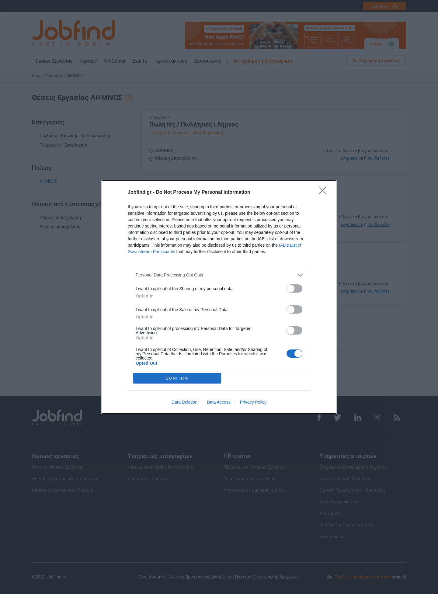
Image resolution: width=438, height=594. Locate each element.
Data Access (219, 402)
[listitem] (219, 275)
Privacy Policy (253, 402)
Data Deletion (184, 402)
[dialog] (219, 297)
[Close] (324, 192)
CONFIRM (177, 378)
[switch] (294, 288)
